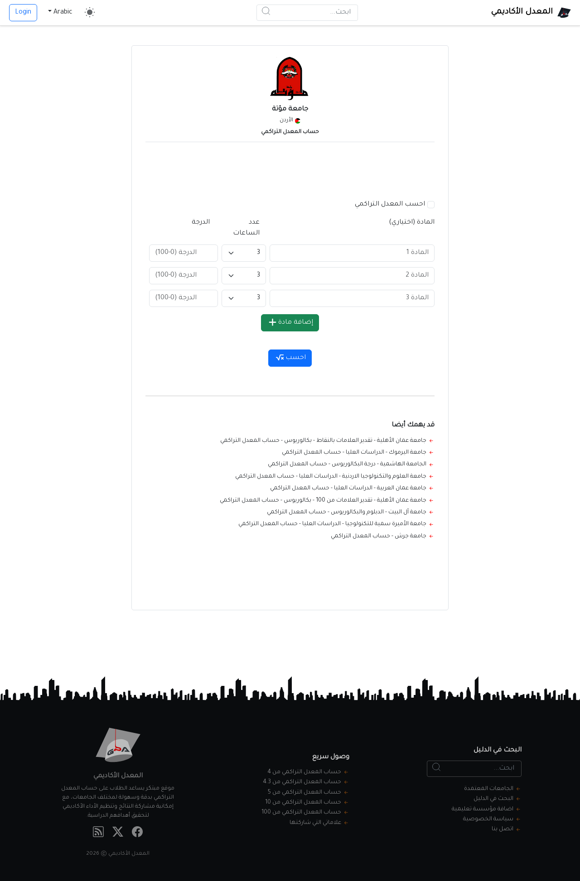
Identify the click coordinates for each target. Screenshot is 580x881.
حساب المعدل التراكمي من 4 (304, 772)
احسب (291, 358)
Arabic (62, 12)
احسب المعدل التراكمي (390, 204)
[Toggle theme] (90, 12)
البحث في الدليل (493, 799)
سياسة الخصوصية (488, 819)
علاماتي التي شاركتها (315, 823)
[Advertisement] (290, 169)
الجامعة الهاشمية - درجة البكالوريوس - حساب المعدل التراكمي (347, 464)
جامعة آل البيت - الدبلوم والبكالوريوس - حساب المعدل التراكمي (346, 512)
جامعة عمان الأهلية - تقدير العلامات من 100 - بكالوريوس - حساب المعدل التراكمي (323, 501)
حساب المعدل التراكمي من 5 (304, 793)
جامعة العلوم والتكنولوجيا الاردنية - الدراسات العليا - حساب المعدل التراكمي (330, 477)
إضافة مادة (291, 322)
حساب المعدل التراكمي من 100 (301, 812)
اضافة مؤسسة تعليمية (482, 809)
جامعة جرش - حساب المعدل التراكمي (378, 536)
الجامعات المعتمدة (488, 789)
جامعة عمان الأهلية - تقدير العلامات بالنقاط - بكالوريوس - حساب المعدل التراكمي (323, 441)
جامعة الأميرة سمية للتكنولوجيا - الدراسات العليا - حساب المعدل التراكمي (332, 524)
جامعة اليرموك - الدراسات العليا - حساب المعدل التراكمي (354, 453)
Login (23, 12)
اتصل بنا (502, 829)
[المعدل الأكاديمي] (531, 12)
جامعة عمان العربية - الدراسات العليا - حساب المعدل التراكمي (348, 488)
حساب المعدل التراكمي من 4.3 (302, 782)
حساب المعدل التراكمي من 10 (303, 803)
